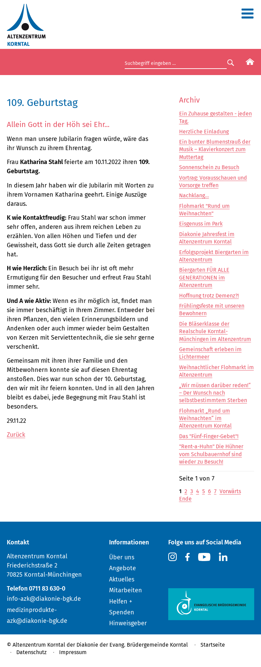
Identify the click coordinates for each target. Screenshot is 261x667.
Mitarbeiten (125, 590)
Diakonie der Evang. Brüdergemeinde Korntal (132, 645)
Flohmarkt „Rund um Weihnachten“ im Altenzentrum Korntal (205, 418)
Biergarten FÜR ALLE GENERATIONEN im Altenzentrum (204, 277)
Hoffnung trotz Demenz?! (209, 295)
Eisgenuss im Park (201, 223)
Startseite (213, 645)
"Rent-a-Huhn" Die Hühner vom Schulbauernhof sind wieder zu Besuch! (211, 454)
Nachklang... (194, 195)
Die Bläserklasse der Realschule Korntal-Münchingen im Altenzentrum (215, 331)
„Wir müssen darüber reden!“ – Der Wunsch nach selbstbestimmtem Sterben (215, 393)
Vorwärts (230, 491)
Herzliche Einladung (204, 131)
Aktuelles (121, 579)
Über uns (121, 557)
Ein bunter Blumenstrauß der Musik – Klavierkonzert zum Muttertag (214, 149)
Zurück (16, 434)
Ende (185, 498)
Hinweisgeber (128, 623)
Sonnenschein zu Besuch (209, 167)
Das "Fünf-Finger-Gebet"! (209, 436)
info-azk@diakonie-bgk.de (44, 598)
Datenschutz (31, 652)
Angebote (122, 568)
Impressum (73, 652)
